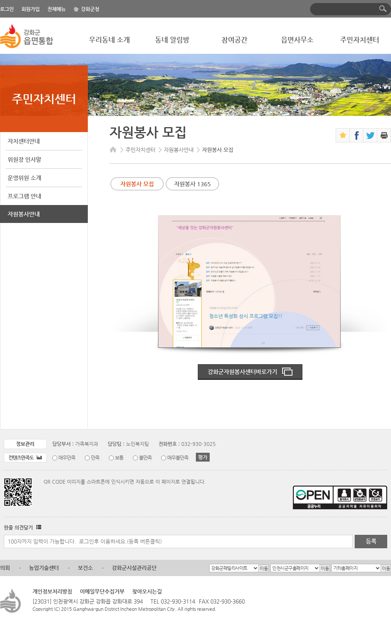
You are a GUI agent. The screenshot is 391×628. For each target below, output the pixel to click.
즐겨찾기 (342, 135)
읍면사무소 (297, 40)
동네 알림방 (172, 40)
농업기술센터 (44, 568)
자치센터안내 (24, 141)
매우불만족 (177, 457)
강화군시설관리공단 (134, 568)
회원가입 (30, 9)
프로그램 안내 (24, 196)
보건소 (85, 568)
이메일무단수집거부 (102, 591)
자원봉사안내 (24, 214)
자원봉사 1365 (192, 184)
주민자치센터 (359, 40)
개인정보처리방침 (52, 591)
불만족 (145, 457)
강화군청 (90, 9)
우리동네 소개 (109, 40)
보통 (119, 457)
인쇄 (384, 135)
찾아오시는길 (147, 591)
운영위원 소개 (24, 177)
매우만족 (66, 457)
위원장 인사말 (24, 159)
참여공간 (234, 40)
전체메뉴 (56, 9)
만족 (95, 457)
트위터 (370, 135)
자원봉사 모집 (137, 184)
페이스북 (356, 135)
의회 (5, 568)
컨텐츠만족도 (25, 457)
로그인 (7, 9)
